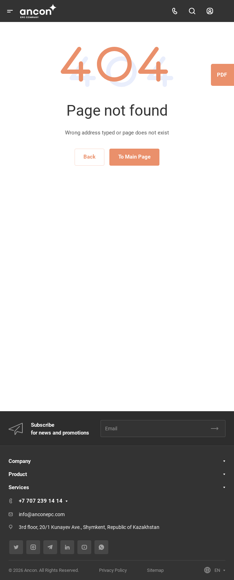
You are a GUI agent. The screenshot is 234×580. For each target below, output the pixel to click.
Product (18, 474)
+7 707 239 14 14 (40, 501)
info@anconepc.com (42, 514)
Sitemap (155, 570)
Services (19, 487)
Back (89, 157)
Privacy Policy (113, 570)
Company (20, 461)
